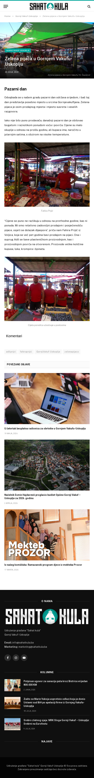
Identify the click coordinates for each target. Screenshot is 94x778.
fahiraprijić (26, 351)
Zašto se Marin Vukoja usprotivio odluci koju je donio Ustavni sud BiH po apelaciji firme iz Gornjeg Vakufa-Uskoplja (54, 702)
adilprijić (11, 351)
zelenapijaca (71, 351)
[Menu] (5, 6)
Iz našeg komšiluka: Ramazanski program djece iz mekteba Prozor (43, 564)
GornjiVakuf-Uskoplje (48, 351)
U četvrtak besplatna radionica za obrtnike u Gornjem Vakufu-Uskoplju (45, 428)
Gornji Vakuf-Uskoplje (17, 50)
